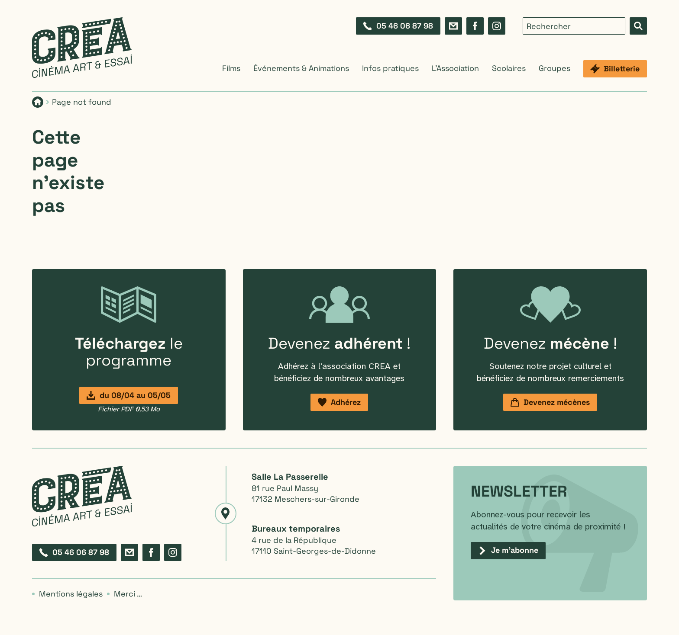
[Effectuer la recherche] (638, 26)
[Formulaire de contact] (453, 26)
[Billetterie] (615, 68)
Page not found (81, 102)
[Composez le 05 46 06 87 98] (398, 26)
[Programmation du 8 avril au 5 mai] (128, 395)
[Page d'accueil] (37, 102)
